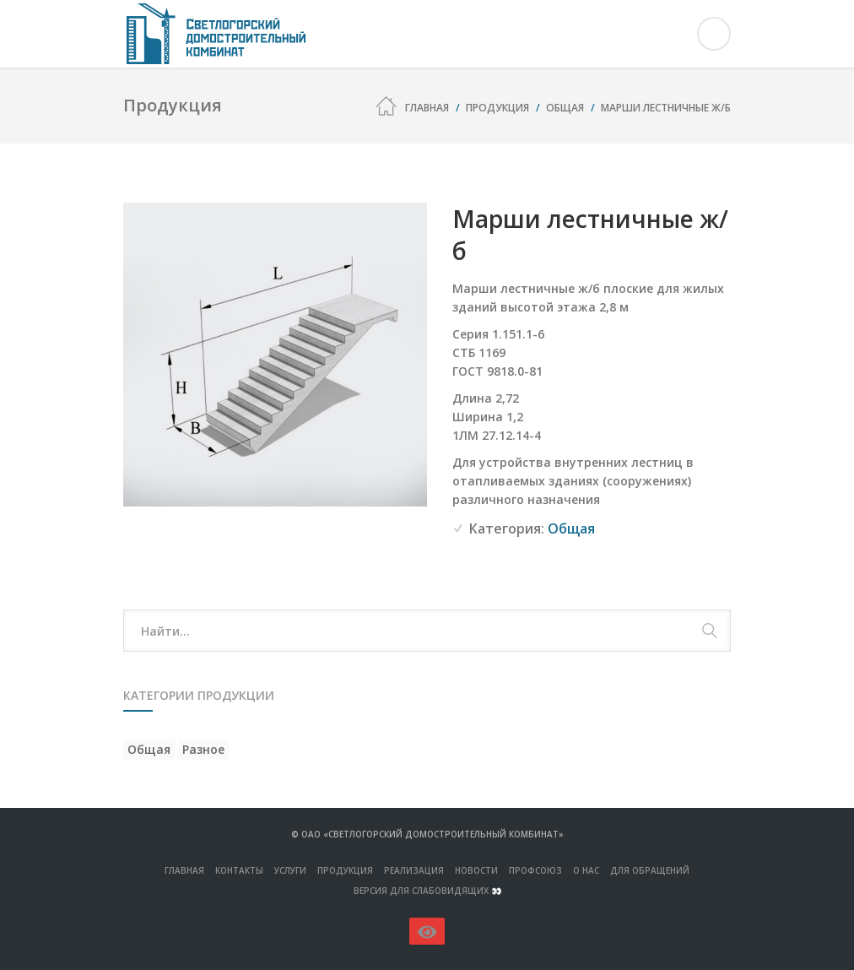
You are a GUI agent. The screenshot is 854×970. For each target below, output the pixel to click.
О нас (586, 870)
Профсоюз (535, 870)
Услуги (290, 870)
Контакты (239, 870)
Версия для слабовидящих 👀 (427, 891)
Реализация (414, 870)
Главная (427, 107)
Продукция (497, 107)
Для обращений (649, 870)
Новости (476, 870)
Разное (203, 749)
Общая (565, 107)
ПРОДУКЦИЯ (345, 870)
